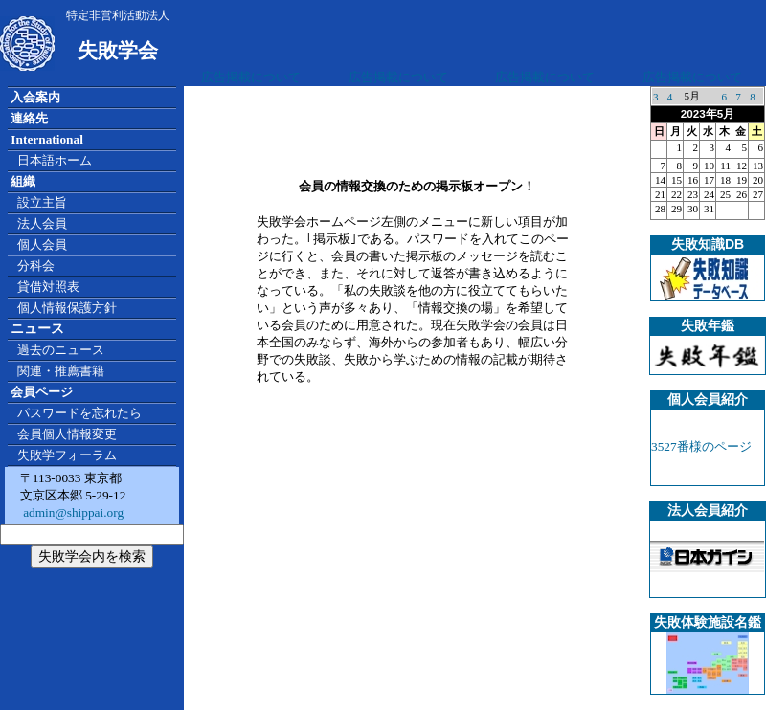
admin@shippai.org (72, 512)
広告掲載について (251, 77)
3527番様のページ (701, 446)
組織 (23, 181)
